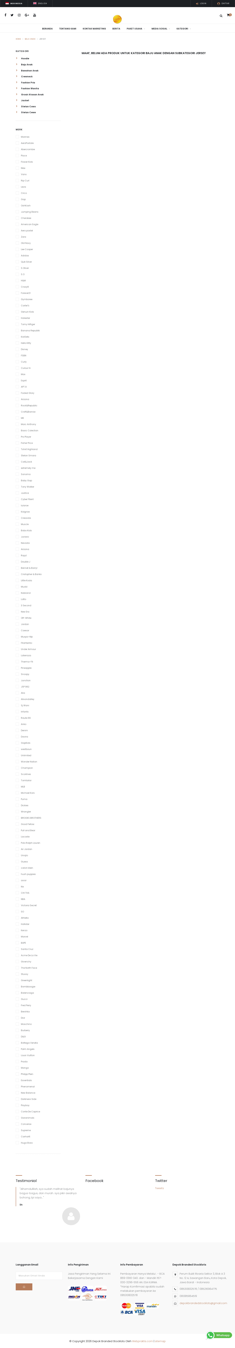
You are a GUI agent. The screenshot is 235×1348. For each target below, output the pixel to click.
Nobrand (26, 592)
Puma (24, 798)
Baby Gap (26, 479)
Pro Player (26, 435)
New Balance (28, 1091)
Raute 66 (26, 717)
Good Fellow (27, 823)
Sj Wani (25, 704)
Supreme (26, 1129)
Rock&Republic (29, 404)
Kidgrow (25, 510)
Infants (25, 710)
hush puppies (28, 873)
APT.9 (24, 385)
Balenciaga (27, 991)
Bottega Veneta (29, 1041)
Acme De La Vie (29, 954)
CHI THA (25, 891)
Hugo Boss (27, 1141)
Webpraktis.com (142, 1340)
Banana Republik (30, 329)
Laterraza (26, 654)
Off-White (26, 617)
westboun (26, 748)
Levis (23, 185)
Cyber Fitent (27, 498)
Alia (23, 692)
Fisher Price (27, 442)
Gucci (24, 998)
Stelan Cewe (26, 111)
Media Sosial (161, 28)
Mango (25, 1066)
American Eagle (29, 223)
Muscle (25, 523)
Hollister (25, 923)
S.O (22, 273)
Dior (23, 1016)
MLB (23, 785)
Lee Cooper (27, 248)
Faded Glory (27, 392)
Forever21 (26, 292)
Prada (24, 1060)
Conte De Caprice (30, 1110)
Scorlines (26, 773)
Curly (24, 360)
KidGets (25, 335)
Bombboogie (28, 985)
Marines (25, 135)
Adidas (25, 254)
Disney (24, 348)
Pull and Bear (28, 829)
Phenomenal (28, 1085)
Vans (24, 173)
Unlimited (26, 754)
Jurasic (25, 535)
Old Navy (26, 242)
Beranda (47, 28)
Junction (26, 679)
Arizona (25, 398)
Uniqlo (24, 854)
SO (22, 910)
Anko (23, 723)
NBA (23, 898)
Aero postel (27, 229)
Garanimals (27, 1116)
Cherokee (26, 217)
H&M (23, 279)
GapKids (25, 742)
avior (23, 879)
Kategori (184, 28)
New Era (25, 610)
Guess (24, 860)
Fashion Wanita (27, 87)
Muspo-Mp (27, 635)
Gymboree (26, 298)
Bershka (25, 1010)
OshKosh (26, 204)
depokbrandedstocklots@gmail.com (203, 1302)
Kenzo (24, 929)
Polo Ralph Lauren (30, 842)
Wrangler (26, 810)
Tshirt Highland (29, 448)
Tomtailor (26, 779)
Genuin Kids (27, 310)
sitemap (160, 1340)
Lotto (23, 598)
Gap (23, 198)
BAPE (23, 941)
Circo (24, 192)
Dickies (24, 804)
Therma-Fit (27, 660)
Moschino (26, 1023)
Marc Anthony (28, 423)
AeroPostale (27, 142)
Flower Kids (27, 160)
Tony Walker (27, 485)
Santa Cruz (27, 948)
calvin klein (27, 866)
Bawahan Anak (27, 69)
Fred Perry (26, 1004)
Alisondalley (27, 698)
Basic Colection (29, 429)
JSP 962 (25, 685)
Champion (27, 767)
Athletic (25, 916)
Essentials (26, 1079)
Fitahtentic (26, 642)
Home (18, 38)
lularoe (24, 504)
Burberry (25, 1029)
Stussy (24, 973)
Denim (24, 729)
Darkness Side (28, 1098)
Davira (24, 735)
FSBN (23, 354)
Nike (23, 167)
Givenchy (26, 960)
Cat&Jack (26, 460)
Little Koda (26, 579)
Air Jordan (26, 848)
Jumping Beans (29, 210)
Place (24, 154)
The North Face (29, 966)
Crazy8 (25, 285)
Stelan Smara (28, 454)
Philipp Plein (27, 1073)
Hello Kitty (26, 342)
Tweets (159, 1187)
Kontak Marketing (94, 28)
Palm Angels (27, 1048)
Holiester (25, 317)
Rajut (24, 554)
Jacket (22, 99)
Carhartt (25, 1135)
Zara (23, 235)
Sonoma (26, 473)
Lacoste (25, 835)
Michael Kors (28, 792)
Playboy (25, 1104)
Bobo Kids (26, 529)
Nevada (25, 542)
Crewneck (24, 75)
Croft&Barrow (28, 410)
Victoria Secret (29, 904)
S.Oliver (25, 267)
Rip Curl (25, 179)
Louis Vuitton (28, 1054)
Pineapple (26, 667)
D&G (23, 1035)
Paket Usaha (136, 28)
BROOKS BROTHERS (31, 817)
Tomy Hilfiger (28, 323)
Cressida (26, 517)
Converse (26, 1123)
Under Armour (28, 648)
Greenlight (26, 979)
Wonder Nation (29, 760)
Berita (116, 28)
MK (22, 417)
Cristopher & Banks (31, 573)
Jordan (25, 623)
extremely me (28, 467)
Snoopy (25, 673)
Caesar (25, 629)
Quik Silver (26, 260)
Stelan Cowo (26, 105)
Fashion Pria (25, 81)
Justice (25, 492)
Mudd (24, 585)
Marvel (24, 935)
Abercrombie (28, 148)
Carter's (25, 304)
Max (23, 373)
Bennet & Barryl (29, 567)
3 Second (26, 604)
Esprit (24, 379)
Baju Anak (30, 38)
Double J (25, 560)
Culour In (26, 367)
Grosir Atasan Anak (30, 93)
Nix (22, 885)
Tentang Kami (67, 28)
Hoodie (22, 57)
